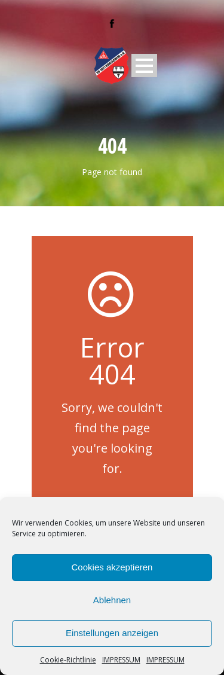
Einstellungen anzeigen (112, 633)
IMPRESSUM (121, 660)
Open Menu (144, 65)
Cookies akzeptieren (112, 567)
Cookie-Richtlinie (68, 660)
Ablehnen (112, 600)
